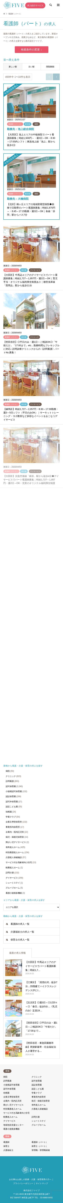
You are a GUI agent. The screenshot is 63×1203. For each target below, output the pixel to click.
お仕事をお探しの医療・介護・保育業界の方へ (30, 1179)
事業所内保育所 (13, 827)
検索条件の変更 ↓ (31, 49)
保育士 (6, 1146)
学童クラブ (11, 817)
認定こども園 (12, 806)
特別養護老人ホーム (15, 852)
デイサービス (12, 878)
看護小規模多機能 (14, 893)
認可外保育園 (12, 801)
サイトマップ (42, 1183)
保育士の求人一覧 (20, 939)
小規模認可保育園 (14, 791)
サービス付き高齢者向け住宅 (19, 862)
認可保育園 (11, 786)
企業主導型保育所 (14, 822)
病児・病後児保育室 (15, 837)
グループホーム (13, 888)
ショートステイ (13, 883)
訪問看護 (10, 781)
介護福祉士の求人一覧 (22, 931)
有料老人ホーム (13, 847)
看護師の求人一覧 (20, 924)
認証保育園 (11, 796)
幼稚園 (9, 812)
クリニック (11, 776)
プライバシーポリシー (23, 1183)
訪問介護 (10, 872)
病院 (8, 771)
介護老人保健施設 (14, 857)
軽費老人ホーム (13, 867)
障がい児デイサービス (16, 842)
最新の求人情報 (17, 953)
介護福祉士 (8, 1150)
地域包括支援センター (13, 1125)
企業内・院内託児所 (15, 832)
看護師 (6, 1142)
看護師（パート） (40, 1142)
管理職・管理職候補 (41, 1150)
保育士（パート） (40, 1146)
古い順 (31, 67)
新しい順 (13, 67)
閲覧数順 (50, 67)
